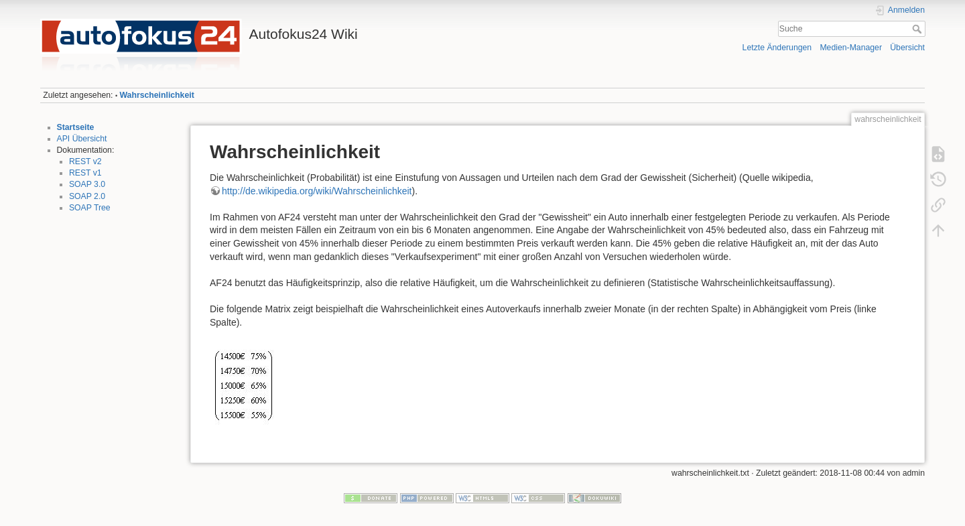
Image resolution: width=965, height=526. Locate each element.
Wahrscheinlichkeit (157, 95)
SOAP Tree (90, 207)
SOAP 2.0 (87, 196)
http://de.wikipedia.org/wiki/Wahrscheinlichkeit (317, 191)
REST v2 (85, 161)
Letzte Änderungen (777, 47)
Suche (918, 29)
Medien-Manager (851, 47)
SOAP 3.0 (87, 184)
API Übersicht (82, 138)
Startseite (75, 127)
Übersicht (907, 47)
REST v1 (85, 173)
